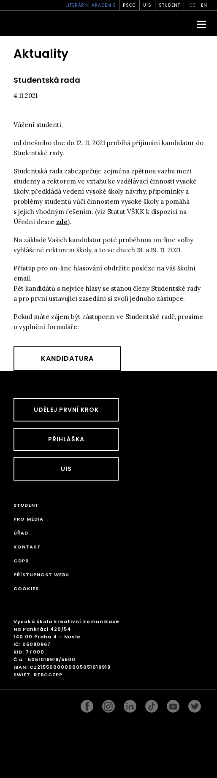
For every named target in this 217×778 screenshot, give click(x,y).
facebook (87, 704)
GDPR (21, 560)
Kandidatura (67, 358)
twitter (194, 704)
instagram (108, 704)
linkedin (130, 704)
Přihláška (66, 439)
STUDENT (169, 5)
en (204, 5)
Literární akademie (90, 5)
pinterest (173, 704)
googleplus (151, 704)
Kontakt (27, 546)
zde (62, 222)
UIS (147, 5)
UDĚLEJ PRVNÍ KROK (66, 409)
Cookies (26, 588)
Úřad (21, 532)
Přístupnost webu (41, 574)
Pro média (28, 519)
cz (193, 5)
